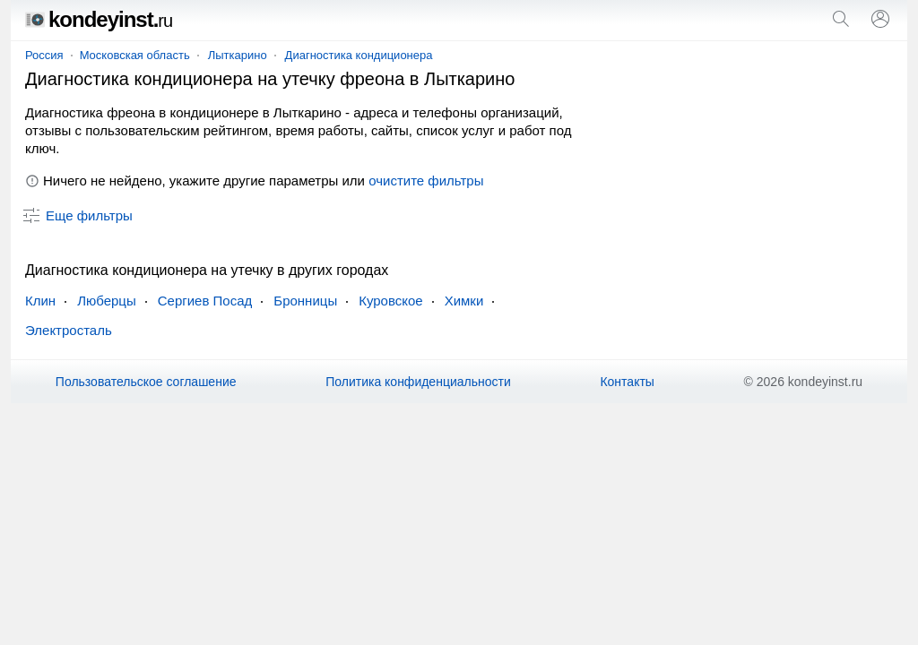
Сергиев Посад (205, 300)
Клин (40, 300)
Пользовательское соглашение (146, 381)
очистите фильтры (425, 180)
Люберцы (106, 300)
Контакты (627, 381)
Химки (464, 300)
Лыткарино (237, 55)
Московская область (135, 55)
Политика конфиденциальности (418, 381)
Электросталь (68, 330)
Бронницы (305, 300)
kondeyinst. (98, 19)
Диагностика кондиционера (359, 55)
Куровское (390, 300)
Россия (44, 55)
